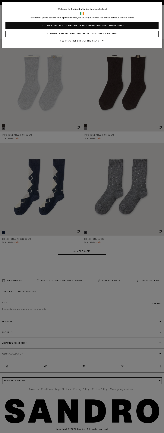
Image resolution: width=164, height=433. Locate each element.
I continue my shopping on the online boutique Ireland (82, 33)
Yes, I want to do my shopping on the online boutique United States (82, 25)
